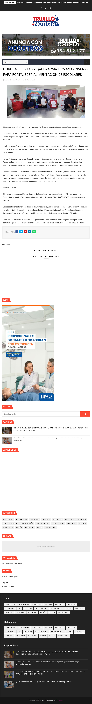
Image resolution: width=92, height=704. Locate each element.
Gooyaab (59, 700)
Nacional (71, 523)
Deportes (57, 519)
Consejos (34, 519)
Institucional (42, 523)
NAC (62, 523)
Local (54, 523)
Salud (39, 527)
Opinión (82, 523)
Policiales (8, 527)
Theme (41, 700)
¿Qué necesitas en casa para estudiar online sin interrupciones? (44, 682)
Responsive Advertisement (46, 546)
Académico (8, 519)
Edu (5, 523)
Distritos (69, 519)
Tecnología (50, 527)
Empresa (13, 523)
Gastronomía (27, 523)
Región (19, 527)
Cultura (46, 519)
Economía (81, 519)
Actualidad (31, 80)
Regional (29, 527)
